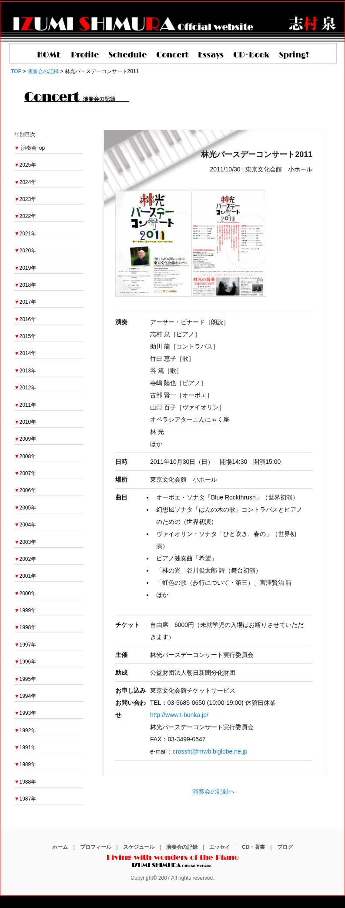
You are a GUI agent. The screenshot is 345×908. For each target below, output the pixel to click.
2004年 (25, 525)
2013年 (25, 371)
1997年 (25, 645)
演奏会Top (33, 148)
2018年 (25, 285)
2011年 (25, 405)
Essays (211, 55)
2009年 (25, 439)
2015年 (25, 336)
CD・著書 (253, 847)
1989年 (25, 764)
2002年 (25, 559)
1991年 (25, 747)
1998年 (25, 627)
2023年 (25, 199)
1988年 (25, 782)
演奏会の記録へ (213, 791)
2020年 (25, 251)
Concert (172, 55)
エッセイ (219, 847)
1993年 (25, 713)
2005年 (25, 508)
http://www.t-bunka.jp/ (179, 714)
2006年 (25, 490)
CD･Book (251, 55)
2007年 (25, 473)
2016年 (25, 319)
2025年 (25, 165)
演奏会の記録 (182, 847)
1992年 (25, 730)
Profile (85, 55)
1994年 (25, 696)
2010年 (25, 422)
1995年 (25, 679)
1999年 (25, 610)
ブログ (285, 847)
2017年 (25, 302)
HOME (49, 55)
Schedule (127, 55)
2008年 (25, 456)
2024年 (25, 182)
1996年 (25, 662)
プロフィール (95, 847)
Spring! (294, 55)
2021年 (25, 234)
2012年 (25, 388)
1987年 (25, 799)
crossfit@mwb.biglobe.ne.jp (210, 751)
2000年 (25, 593)
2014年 (25, 353)
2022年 (25, 216)
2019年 (25, 268)
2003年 (25, 542)
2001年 (25, 576)
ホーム (60, 847)
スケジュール (138, 847)
